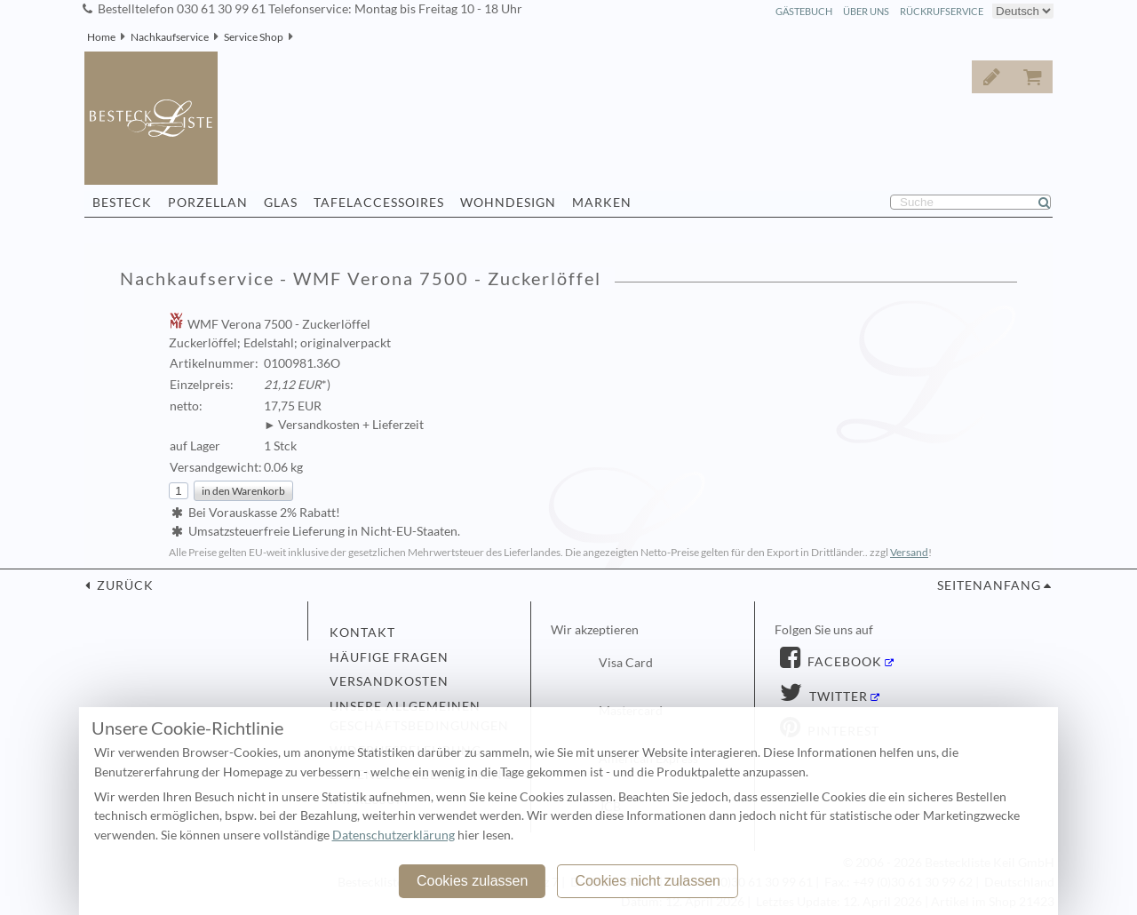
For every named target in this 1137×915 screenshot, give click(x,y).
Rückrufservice (941, 11)
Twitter (837, 696)
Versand (909, 552)
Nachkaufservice (170, 37)
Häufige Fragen (389, 657)
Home (101, 37)
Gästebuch (803, 11)
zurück (123, 585)
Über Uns (866, 11)
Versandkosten (389, 681)
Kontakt (362, 632)
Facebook (843, 662)
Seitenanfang (989, 585)
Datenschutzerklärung (393, 835)
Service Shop (253, 37)
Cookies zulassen (472, 880)
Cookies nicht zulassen (647, 880)
